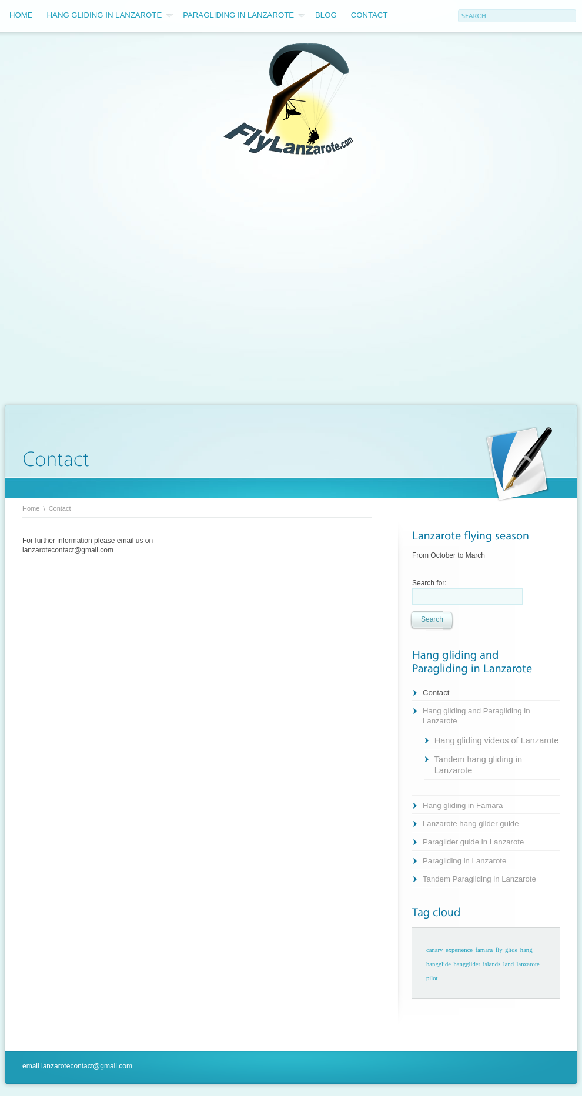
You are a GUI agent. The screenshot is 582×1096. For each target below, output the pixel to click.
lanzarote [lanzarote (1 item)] (528, 964)
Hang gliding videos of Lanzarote (496, 740)
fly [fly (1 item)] (499, 950)
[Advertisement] (113, 281)
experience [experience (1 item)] (459, 950)
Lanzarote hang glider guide (471, 823)
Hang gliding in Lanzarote (110, 15)
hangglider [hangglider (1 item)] (467, 964)
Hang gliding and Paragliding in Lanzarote (476, 715)
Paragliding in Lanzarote (244, 15)
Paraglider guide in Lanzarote (473, 841)
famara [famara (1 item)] (484, 950)
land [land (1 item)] (508, 964)
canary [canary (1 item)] (434, 950)
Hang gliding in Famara (463, 805)
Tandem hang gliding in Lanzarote (478, 765)
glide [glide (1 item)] (511, 950)
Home (21, 15)
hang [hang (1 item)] (526, 950)
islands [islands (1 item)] (492, 964)
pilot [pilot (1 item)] (432, 978)
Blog (326, 15)
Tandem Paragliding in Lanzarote (479, 878)
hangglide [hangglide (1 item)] (438, 964)
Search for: (429, 583)
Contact (369, 15)
